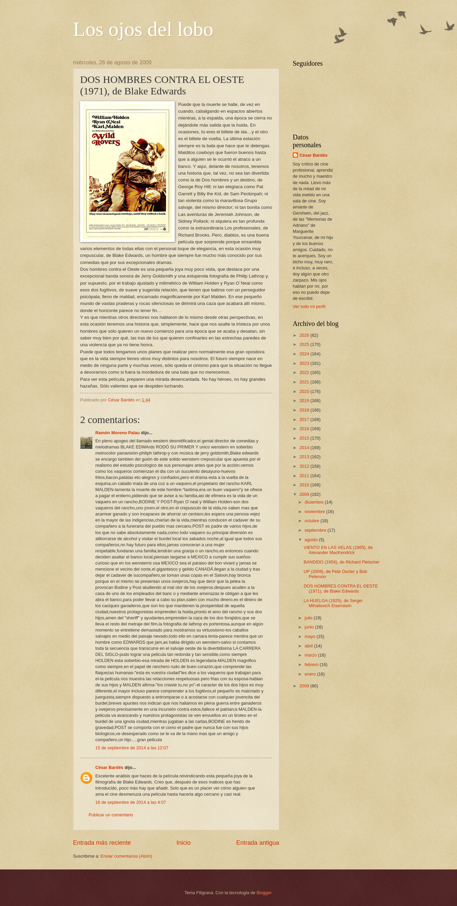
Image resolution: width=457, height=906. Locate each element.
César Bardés (109, 767)
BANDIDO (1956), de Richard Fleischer (342, 562)
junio (310, 626)
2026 (304, 335)
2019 (304, 400)
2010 (304, 484)
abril (309, 645)
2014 (304, 447)
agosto (312, 539)
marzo (311, 655)
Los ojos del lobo (143, 29)
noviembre (315, 511)
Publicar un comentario (111, 814)
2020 (304, 391)
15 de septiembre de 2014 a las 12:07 (131, 747)
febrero (312, 664)
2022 (304, 372)
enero (311, 674)
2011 (304, 475)
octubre (312, 520)
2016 (304, 428)
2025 (304, 344)
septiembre (316, 530)
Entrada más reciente (102, 842)
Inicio (183, 842)
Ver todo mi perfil (309, 306)
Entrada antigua (257, 842)
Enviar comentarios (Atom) (126, 856)
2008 (304, 685)
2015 (304, 438)
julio (309, 617)
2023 (304, 363)
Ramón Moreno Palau (117, 432)
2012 (304, 466)
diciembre (314, 502)
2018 (304, 410)
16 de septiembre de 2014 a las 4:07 (130, 802)
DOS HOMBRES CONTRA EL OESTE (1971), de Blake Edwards (341, 588)
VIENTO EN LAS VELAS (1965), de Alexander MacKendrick (338, 550)
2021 (304, 381)
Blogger (264, 892)
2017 (304, 419)
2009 (304, 494)
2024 (304, 353)
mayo (310, 636)
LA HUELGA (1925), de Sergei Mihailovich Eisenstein (333, 603)
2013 (304, 456)
